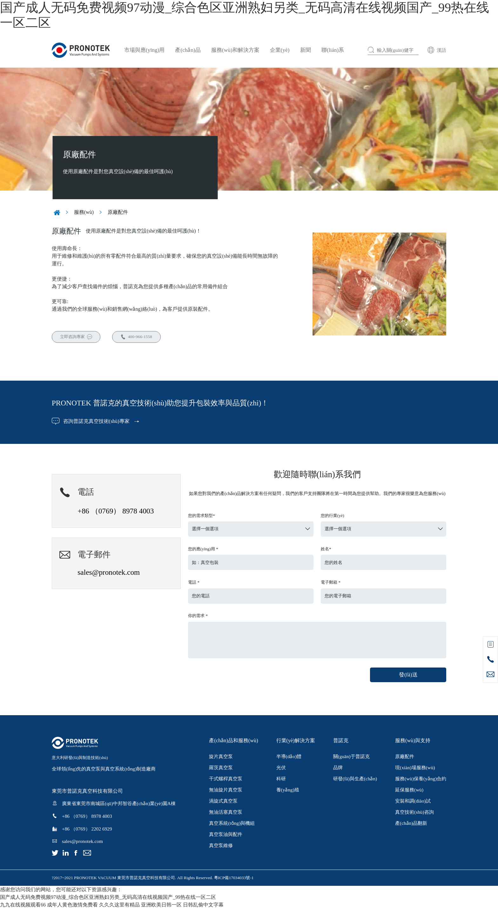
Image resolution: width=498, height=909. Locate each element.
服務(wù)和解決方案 (235, 50)
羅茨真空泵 (221, 767)
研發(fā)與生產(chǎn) (355, 779)
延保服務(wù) (409, 790)
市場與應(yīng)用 (144, 50)
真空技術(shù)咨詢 (414, 812)
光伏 (281, 767)
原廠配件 (118, 211)
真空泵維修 (221, 846)
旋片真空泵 (221, 756)
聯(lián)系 (332, 50)
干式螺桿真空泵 (225, 779)
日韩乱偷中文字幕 (203, 905)
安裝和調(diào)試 (413, 801)
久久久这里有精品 (119, 905)
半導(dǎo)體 (289, 756)
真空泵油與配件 (225, 835)
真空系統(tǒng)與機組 (232, 823)
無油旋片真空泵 (225, 790)
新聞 (305, 50)
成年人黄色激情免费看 (72, 905)
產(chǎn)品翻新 (411, 823)
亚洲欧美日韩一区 (161, 905)
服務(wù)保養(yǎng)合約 (420, 779)
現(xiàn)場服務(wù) (415, 767)
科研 (281, 779)
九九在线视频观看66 (23, 905)
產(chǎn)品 (187, 50)
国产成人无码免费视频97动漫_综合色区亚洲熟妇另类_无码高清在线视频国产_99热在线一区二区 (108, 897)
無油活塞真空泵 (225, 812)
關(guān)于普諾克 (351, 756)
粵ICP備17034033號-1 (234, 878)
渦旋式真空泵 (223, 801)
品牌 (338, 767)
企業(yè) (280, 50)
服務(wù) (84, 211)
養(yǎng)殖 (287, 790)
